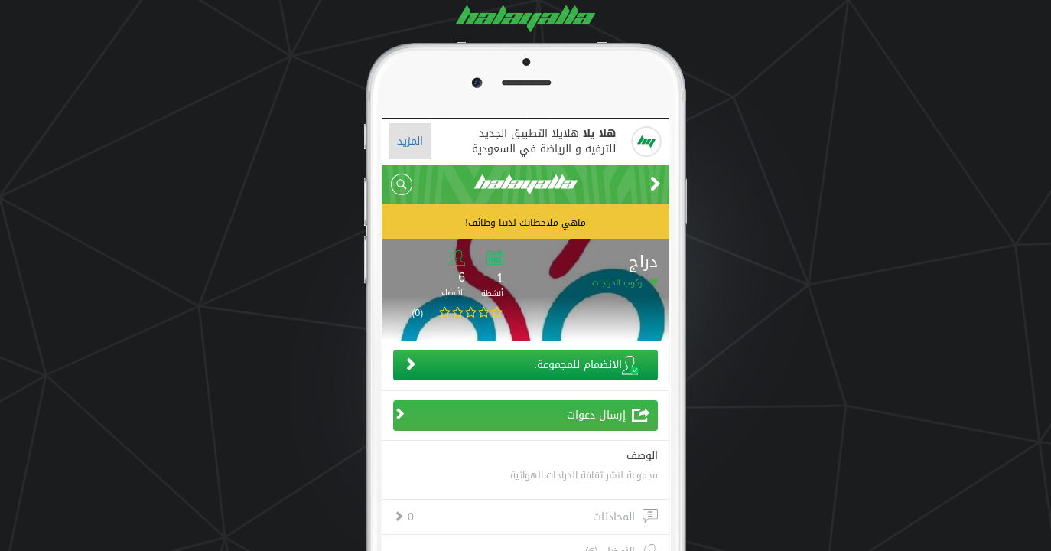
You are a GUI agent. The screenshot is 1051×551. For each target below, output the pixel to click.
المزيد (410, 141)
